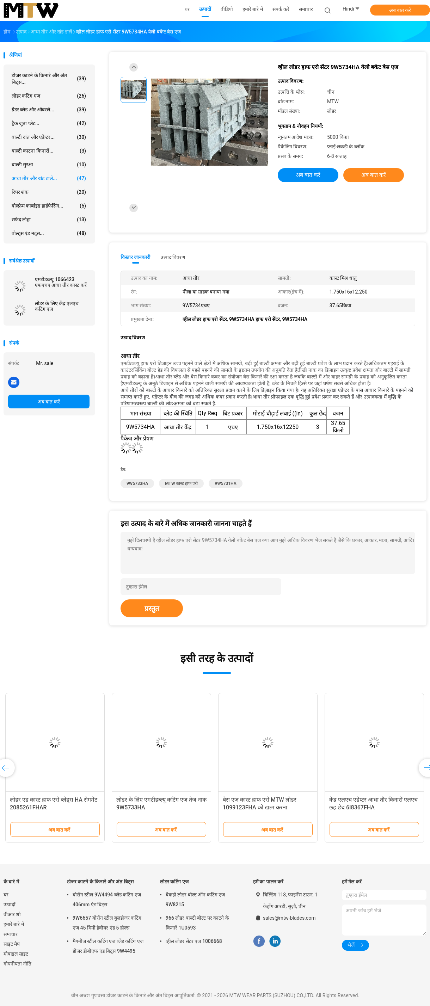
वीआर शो (12, 914)
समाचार (11, 934)
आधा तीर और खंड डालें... (49, 178)
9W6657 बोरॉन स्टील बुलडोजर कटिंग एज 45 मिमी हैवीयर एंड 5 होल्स (107, 923)
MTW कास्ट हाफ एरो (181, 483)
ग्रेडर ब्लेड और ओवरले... (49, 109)
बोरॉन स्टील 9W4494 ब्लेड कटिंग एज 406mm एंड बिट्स (107, 899)
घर (6, 894)
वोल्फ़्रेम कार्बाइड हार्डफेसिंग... (49, 205)
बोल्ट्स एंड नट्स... (49, 233)
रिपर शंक (49, 192)
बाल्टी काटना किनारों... (49, 150)
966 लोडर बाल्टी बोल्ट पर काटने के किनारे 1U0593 (197, 923)
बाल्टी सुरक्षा (49, 164)
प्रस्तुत (152, 608)
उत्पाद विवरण (173, 257)
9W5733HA (137, 483)
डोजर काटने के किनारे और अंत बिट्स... (49, 79)
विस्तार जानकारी (136, 257)
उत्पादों (10, 904)
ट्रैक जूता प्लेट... (49, 123)
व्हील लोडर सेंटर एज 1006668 (194, 941)
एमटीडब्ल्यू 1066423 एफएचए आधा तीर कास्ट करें (61, 282)
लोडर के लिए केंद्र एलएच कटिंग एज (57, 306)
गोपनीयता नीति (17, 964)
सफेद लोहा (49, 219)
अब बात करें (400, 10)
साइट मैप (12, 944)
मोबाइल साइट (16, 954)
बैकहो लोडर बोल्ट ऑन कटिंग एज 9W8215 (195, 899)
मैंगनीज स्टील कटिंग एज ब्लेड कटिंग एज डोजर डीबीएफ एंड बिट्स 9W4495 (108, 946)
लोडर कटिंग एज (49, 95)
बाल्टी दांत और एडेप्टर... (49, 137)
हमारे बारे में (14, 924)
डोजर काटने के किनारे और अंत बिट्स (100, 881)
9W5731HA (225, 483)
